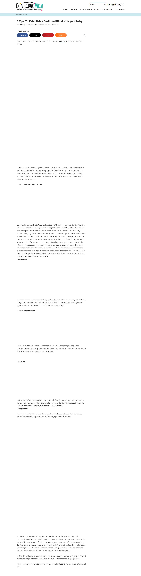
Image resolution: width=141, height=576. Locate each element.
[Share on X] (35, 35)
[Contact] (122, 4)
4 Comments (55, 24)
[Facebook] (109, 4)
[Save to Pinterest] (48, 35)
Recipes (97, 9)
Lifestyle (119, 9)
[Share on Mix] (61, 35)
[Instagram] (113, 4)
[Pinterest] (116, 4)
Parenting (85, 9)
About (74, 9)
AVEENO (62, 41)
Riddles (108, 9)
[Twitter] (119, 4)
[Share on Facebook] (22, 35)
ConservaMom (29, 6)
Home (65, 9)
